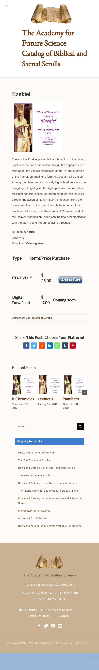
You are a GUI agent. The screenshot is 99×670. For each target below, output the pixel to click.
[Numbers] (75, 384)
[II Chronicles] (24, 384)
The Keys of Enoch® (59, 609)
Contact (64, 615)
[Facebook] (39, 626)
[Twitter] (46, 626)
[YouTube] (53, 626)
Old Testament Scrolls (38, 317)
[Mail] (60, 626)
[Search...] (46, 426)
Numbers (71, 399)
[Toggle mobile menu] (7, 5)
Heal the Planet (40, 615)
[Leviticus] (49, 384)
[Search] (80, 426)
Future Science (27, 609)
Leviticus (45, 399)
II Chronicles (23, 399)
